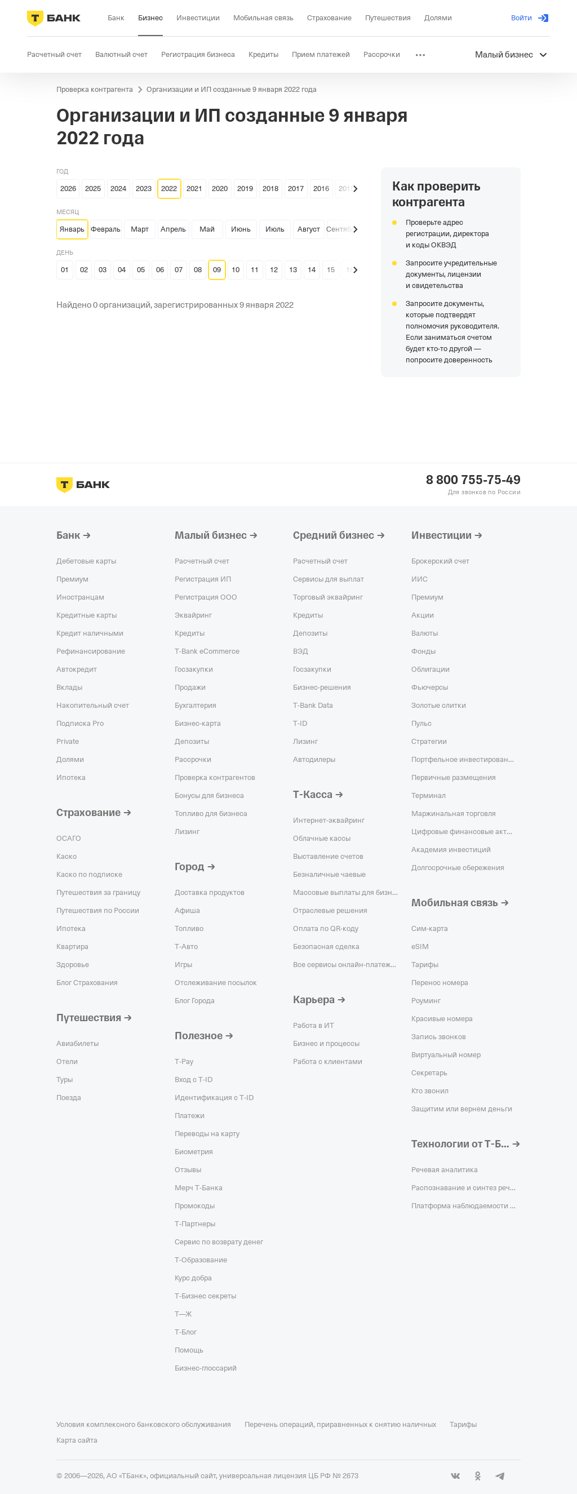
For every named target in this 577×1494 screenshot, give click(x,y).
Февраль (106, 229)
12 (274, 269)
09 (217, 269)
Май (207, 229)
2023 (144, 188)
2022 (169, 188)
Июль (275, 229)
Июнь (241, 229)
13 (293, 269)
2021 (194, 188)
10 (235, 269)
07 (179, 269)
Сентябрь (342, 229)
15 (331, 269)
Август (309, 229)
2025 (93, 188)
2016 (321, 188)
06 (160, 269)
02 (84, 269)
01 (65, 269)
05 (141, 269)
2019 (245, 188)
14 (312, 269)
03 (102, 269)
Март (140, 229)
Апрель (173, 229)
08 (198, 269)
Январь (72, 229)
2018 (270, 188)
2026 (68, 188)
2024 (118, 188)
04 (122, 269)
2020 (220, 188)
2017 (296, 188)
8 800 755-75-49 (473, 480)
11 (255, 269)
